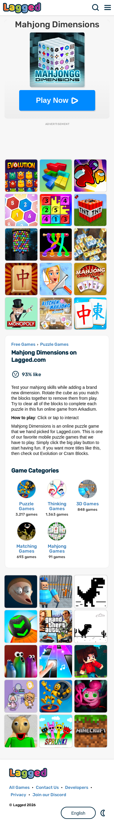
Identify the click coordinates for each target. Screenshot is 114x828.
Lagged (23, 7)
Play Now (52, 100)
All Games (19, 787)
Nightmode (103, 813)
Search (96, 7)
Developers (76, 787)
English (78, 813)
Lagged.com (29, 773)
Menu (108, 7)
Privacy (18, 794)
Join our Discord (49, 794)
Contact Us (47, 787)
